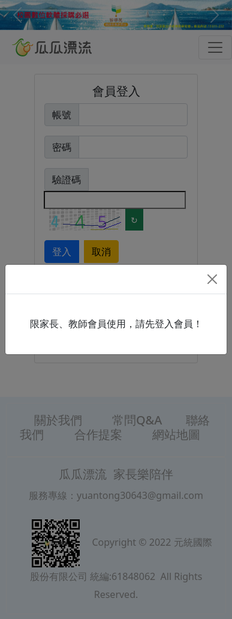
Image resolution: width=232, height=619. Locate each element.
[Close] (212, 279)
